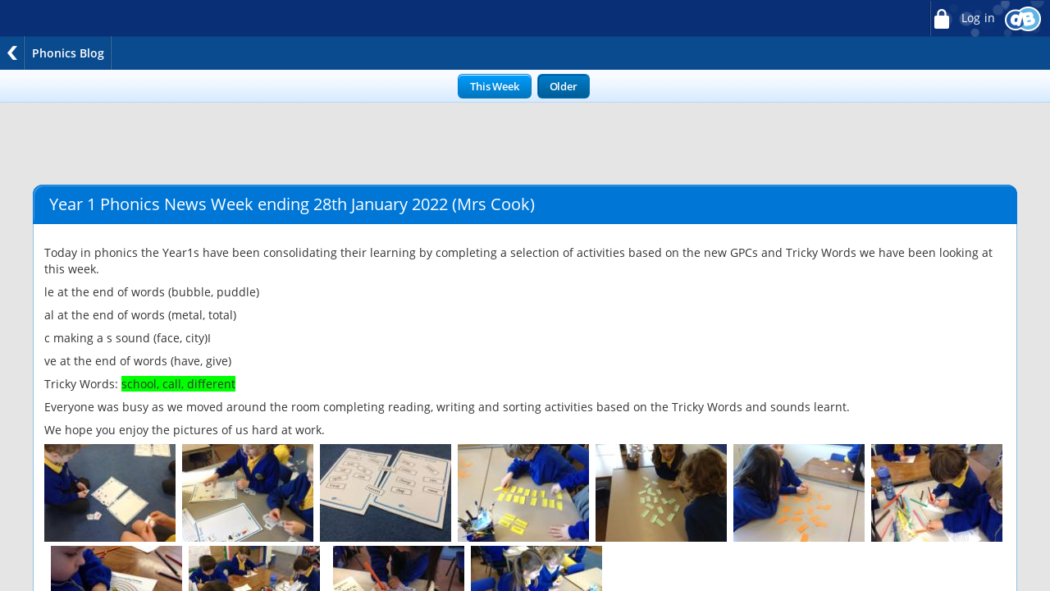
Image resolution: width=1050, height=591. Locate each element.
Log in (962, 18)
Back (12, 53)
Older (564, 86)
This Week (494, 86)
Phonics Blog (68, 53)
